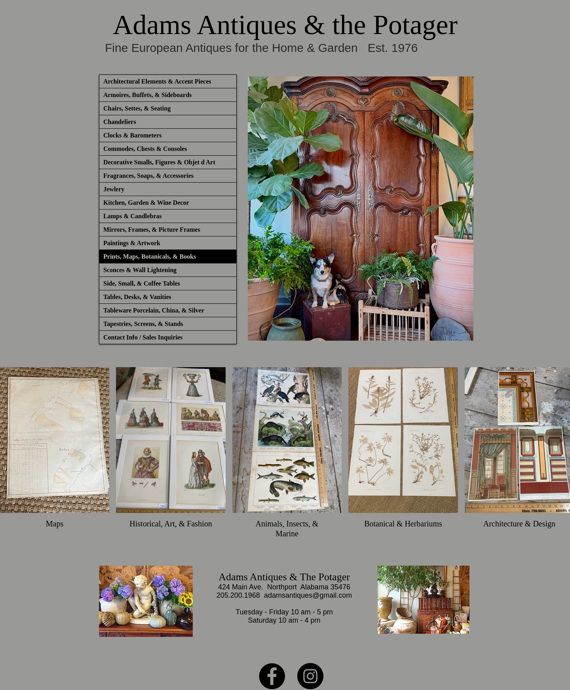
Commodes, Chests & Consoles (145, 148)
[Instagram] (310, 676)
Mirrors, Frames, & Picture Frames (151, 229)
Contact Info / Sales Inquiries (142, 337)
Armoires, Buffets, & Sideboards (147, 94)
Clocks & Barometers (132, 135)
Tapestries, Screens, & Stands (143, 323)
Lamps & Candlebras (132, 216)
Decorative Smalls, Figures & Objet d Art (159, 162)
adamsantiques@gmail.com (308, 595)
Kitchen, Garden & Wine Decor (146, 202)
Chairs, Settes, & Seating (137, 108)
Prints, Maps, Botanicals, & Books (149, 256)
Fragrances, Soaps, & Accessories (148, 175)
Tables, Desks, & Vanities (137, 297)
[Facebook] (272, 676)
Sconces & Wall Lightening (140, 270)
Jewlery (113, 189)
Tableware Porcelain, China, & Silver (153, 310)
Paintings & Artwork (131, 243)
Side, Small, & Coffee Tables (141, 283)
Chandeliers (119, 121)
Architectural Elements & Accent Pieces (157, 81)
